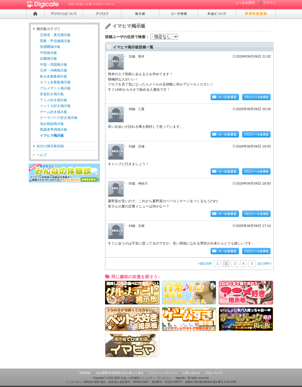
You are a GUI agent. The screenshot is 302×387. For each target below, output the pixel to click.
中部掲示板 (48, 53)
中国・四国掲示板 (53, 65)
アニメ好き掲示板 (53, 100)
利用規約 (85, 372)
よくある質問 (245, 2)
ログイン (269, 2)
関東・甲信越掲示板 (55, 41)
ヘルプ (42, 155)
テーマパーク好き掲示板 (58, 118)
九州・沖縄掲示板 (53, 70)
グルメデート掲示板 (55, 88)
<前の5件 (205, 264)
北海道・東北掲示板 (55, 35)
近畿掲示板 (48, 58)
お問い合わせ (191, 372)
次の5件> (264, 264)
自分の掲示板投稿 (50, 146)
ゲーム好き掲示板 (53, 112)
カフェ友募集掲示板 (55, 82)
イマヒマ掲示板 (52, 136)
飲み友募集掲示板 (53, 76)
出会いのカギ (214, 372)
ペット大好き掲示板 (55, 106)
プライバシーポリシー (163, 372)
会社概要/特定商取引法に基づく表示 (119, 372)
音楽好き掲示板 (52, 94)
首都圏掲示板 (50, 47)
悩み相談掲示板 (52, 124)
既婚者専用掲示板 (53, 129)
